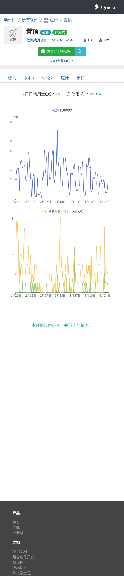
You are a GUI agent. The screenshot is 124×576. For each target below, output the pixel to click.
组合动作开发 (23, 557)
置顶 (68, 19)
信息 (12, 77)
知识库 (18, 562)
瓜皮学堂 (22, 573)
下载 (16, 527)
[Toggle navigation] (11, 7)
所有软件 (30, 19)
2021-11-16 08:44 (62, 40)
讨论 (47, 77)
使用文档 (20, 551)
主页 (16, 522)
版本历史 (20, 567)
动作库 (10, 19)
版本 (29, 77)
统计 (65, 77)
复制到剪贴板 (56, 51)
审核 (81, 77)
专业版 (18, 533)
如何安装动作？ (62, 61)
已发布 (60, 32)
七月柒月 (33, 40)
